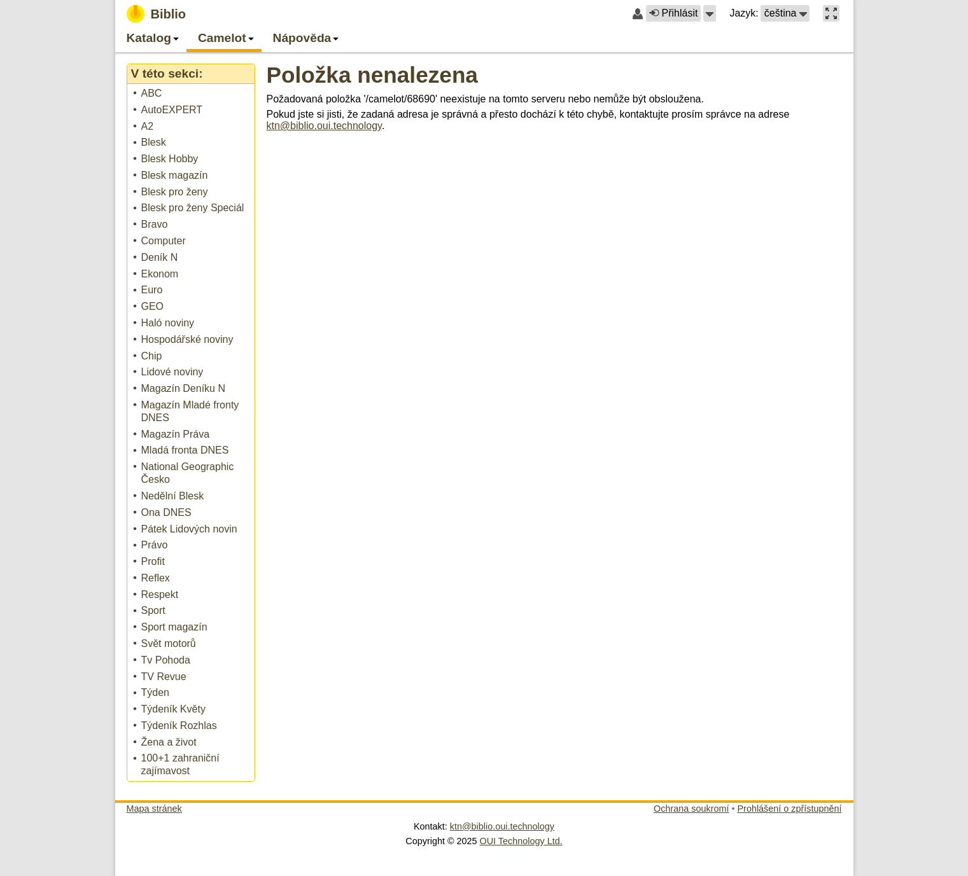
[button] (709, 13)
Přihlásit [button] (673, 13)
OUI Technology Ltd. (521, 841)
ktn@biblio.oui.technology (324, 125)
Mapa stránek (154, 808)
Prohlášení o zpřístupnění (790, 808)
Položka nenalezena (372, 74)
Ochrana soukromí (691, 808)
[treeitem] (192, 94)
